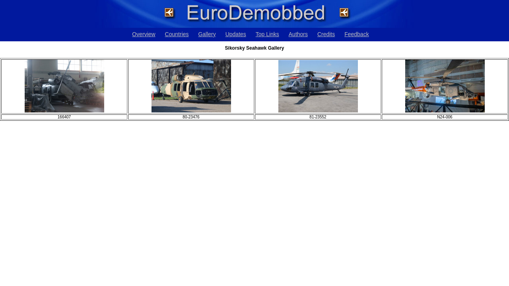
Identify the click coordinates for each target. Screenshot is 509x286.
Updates (235, 34)
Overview (143, 34)
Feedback (356, 34)
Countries (177, 34)
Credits (326, 34)
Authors (298, 34)
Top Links (267, 34)
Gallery (207, 34)
